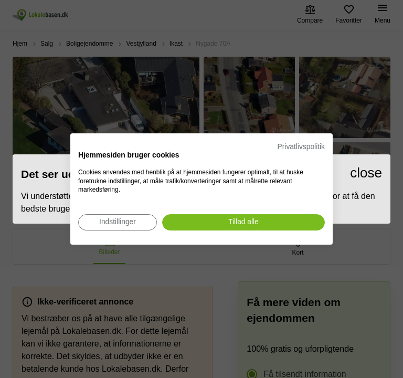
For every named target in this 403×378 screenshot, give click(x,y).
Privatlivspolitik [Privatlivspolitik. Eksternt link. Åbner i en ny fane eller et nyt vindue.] (301, 147)
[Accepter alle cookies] (243, 222)
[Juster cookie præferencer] (117, 222)
